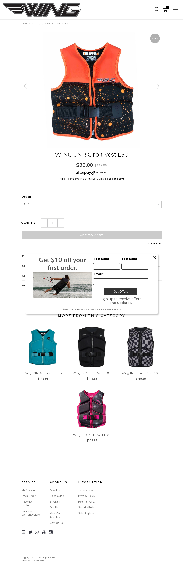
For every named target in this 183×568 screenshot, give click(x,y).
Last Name (130, 259)
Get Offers (121, 291)
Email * (98, 274)
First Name (102, 259)
